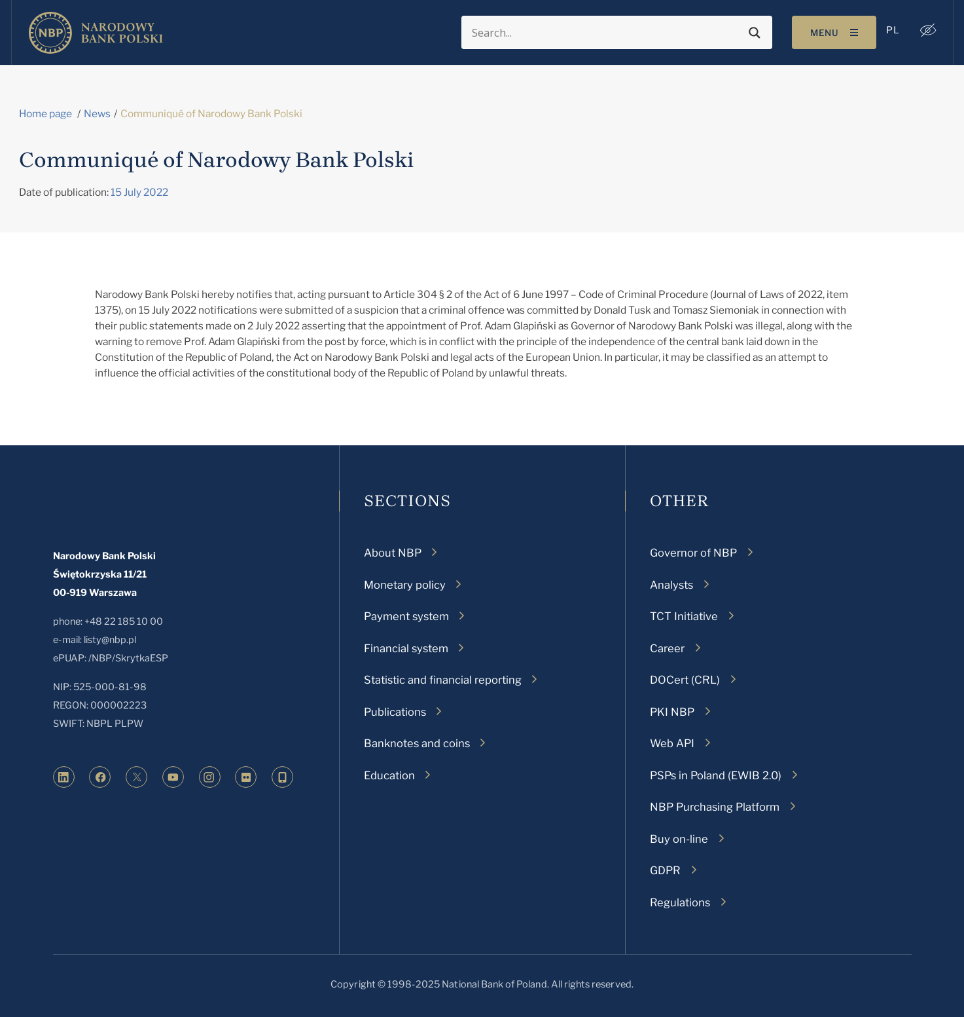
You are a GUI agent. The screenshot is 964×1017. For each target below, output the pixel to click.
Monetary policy (405, 584)
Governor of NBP (693, 552)
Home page (45, 113)
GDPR (665, 870)
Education (389, 775)
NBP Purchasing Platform (714, 806)
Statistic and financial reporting (443, 679)
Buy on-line (679, 838)
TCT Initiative (684, 616)
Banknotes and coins (417, 743)
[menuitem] (892, 30)
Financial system (406, 648)
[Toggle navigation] (833, 32)
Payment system (406, 616)
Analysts (671, 584)
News (97, 113)
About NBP (392, 552)
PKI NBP (672, 711)
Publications (395, 711)
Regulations (680, 902)
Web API (672, 743)
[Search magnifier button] (753, 33)
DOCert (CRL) (685, 679)
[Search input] (606, 33)
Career (667, 648)
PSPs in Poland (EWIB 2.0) (715, 775)
